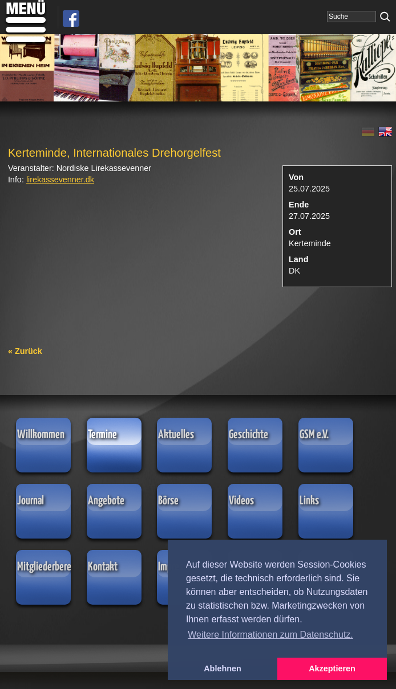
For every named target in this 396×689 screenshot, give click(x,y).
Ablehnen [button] (222, 668)
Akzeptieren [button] (332, 668)
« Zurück (25, 351)
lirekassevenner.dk (60, 179)
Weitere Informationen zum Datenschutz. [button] (270, 634)
